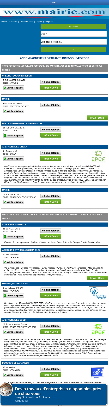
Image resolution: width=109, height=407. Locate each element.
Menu (54, 2)
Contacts (13, 22)
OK (73, 50)
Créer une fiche (26, 22)
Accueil (3, 22)
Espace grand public (44, 22)
